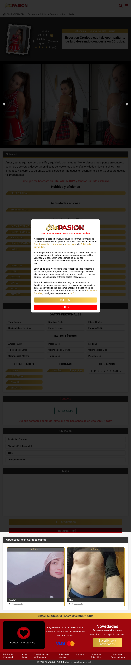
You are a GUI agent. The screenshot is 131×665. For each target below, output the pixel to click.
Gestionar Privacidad (96, 655)
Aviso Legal (24, 655)
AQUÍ (73, 293)
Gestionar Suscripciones (118, 655)
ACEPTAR (65, 300)
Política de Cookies (64, 655)
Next (127, 104)
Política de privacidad (8, 655)
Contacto (80, 654)
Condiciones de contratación (41, 655)
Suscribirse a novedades (107, 642)
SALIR (65, 307)
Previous (4, 104)
